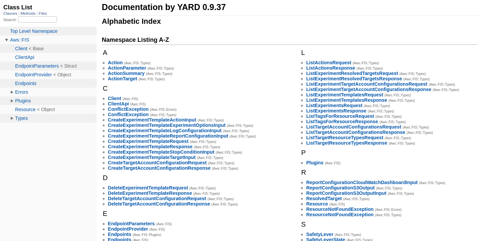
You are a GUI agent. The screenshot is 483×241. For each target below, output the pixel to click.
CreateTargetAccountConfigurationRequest (157, 162)
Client (114, 98)
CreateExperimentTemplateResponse (150, 146)
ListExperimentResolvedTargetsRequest (352, 73)
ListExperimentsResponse (336, 110)
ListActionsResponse (330, 68)
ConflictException (128, 109)
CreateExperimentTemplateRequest (148, 141)
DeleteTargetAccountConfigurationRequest (157, 198)
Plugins (315, 162)
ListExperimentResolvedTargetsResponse (354, 78)
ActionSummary (126, 73)
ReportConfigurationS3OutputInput (346, 193)
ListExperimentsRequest (334, 105)
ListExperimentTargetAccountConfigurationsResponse (368, 89)
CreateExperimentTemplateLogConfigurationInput (165, 130)
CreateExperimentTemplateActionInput (152, 120)
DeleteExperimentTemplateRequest (148, 187)
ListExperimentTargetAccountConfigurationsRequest (366, 84)
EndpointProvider (128, 229)
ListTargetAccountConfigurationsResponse (355, 132)
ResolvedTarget (324, 198)
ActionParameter (127, 68)
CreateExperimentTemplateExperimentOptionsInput (167, 125)
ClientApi (118, 103)
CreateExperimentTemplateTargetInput (152, 157)
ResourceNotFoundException (340, 209)
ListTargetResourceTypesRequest (344, 137)
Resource (317, 204)
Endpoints (119, 234)
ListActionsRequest (328, 62)
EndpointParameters (131, 223)
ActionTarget (122, 78)
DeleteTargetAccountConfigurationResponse (159, 204)
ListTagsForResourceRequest (340, 116)
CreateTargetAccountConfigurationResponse (159, 168)
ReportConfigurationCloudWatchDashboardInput (362, 182)
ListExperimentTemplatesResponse (346, 100)
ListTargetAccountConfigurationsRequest (353, 127)
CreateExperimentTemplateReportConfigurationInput (168, 136)
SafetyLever (319, 234)
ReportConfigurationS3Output (340, 187)
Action (115, 62)
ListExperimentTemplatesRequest (344, 94)
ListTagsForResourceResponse (342, 121)
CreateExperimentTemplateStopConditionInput (161, 152)
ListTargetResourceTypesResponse (346, 143)
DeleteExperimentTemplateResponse (150, 193)
